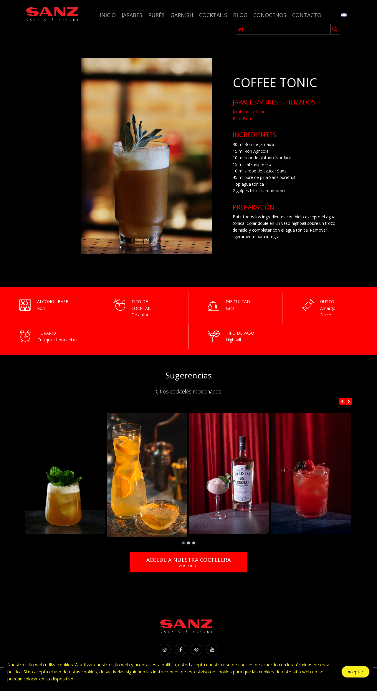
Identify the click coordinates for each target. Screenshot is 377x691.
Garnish (182, 15)
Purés (156, 15)
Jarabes (132, 15)
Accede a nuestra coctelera (188, 562)
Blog (240, 15)
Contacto (306, 15)
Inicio (108, 15)
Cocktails (213, 15)
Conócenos (269, 15)
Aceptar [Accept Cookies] (355, 672)
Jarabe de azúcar (248, 111)
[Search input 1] (288, 29)
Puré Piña (242, 118)
